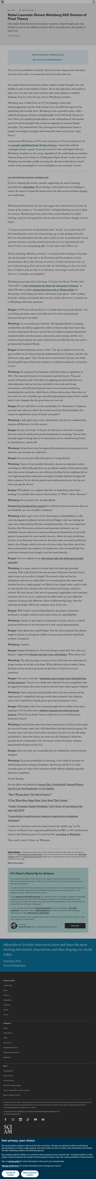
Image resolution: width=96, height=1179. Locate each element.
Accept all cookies (10, 1174)
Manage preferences (10, 1166)
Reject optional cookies (30, 1174)
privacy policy (14, 1161)
